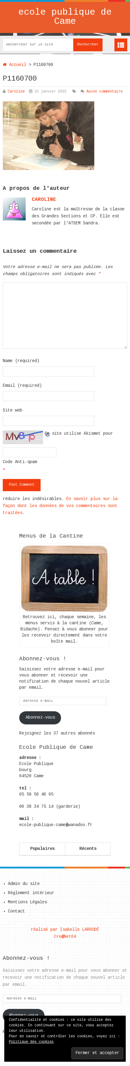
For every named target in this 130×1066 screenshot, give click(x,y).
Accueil (14, 65)
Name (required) (21, 361)
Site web (12, 410)
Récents (87, 849)
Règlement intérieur (31, 893)
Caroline (16, 91)
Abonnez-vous (40, 718)
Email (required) (22, 386)
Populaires (42, 849)
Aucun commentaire (104, 91)
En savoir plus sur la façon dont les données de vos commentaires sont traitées (60, 506)
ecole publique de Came (65, 17)
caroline (44, 200)
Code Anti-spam (20, 462)
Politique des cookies (31, 1042)
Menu (120, 44)
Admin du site (24, 884)
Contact (16, 911)
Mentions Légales (27, 902)
